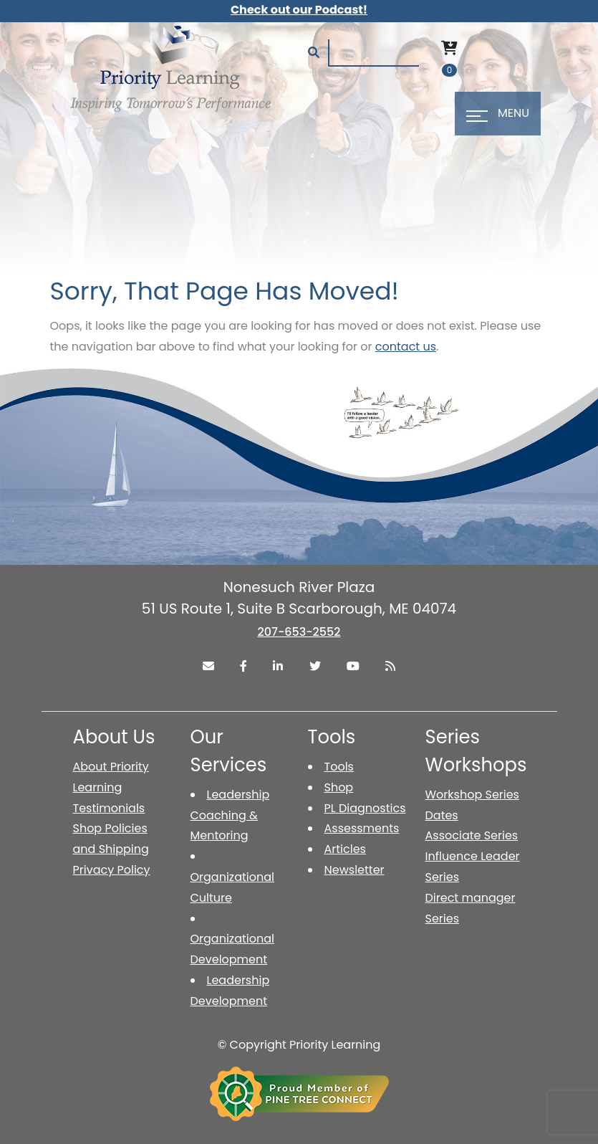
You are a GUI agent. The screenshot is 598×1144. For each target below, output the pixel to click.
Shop (339, 787)
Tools (339, 766)
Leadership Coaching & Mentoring (230, 815)
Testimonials (109, 808)
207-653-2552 (298, 632)
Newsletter (354, 870)
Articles (345, 849)
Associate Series (472, 835)
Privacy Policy (111, 870)
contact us (405, 346)
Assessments (362, 828)
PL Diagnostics (365, 808)
